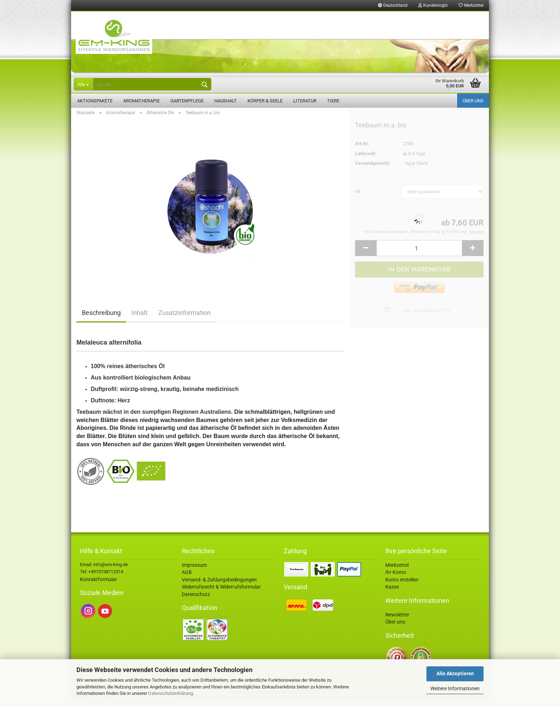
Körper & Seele (265, 100)
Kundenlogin (433, 5)
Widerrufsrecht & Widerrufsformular (221, 595)
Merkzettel (471, 5)
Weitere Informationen (455, 688)
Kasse (392, 595)
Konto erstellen (402, 588)
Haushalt (225, 100)
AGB (187, 580)
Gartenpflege (187, 100)
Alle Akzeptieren (455, 673)
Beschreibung (101, 321)
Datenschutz (196, 602)
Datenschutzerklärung (170, 693)
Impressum (194, 573)
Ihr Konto (395, 580)
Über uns (473, 100)
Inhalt (139, 321)
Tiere (333, 100)
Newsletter (397, 623)
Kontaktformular (98, 587)
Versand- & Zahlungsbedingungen (219, 588)
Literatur (304, 100)
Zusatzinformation (184, 321)
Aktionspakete (94, 100)
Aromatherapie (141, 100)
